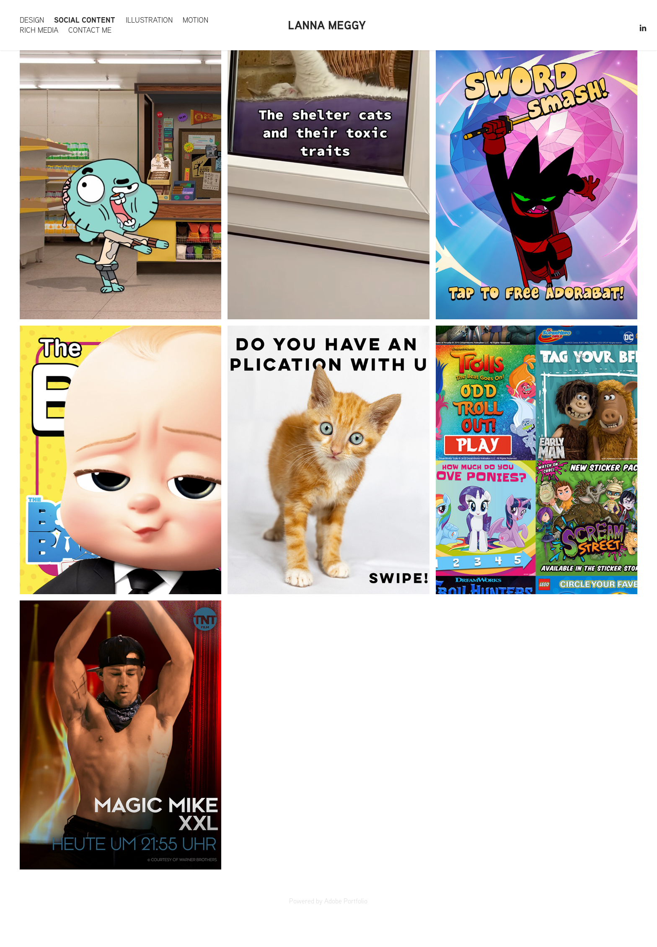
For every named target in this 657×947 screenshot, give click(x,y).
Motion (195, 20)
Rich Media (39, 30)
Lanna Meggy (327, 25)
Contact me (89, 30)
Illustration (149, 20)
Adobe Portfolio (345, 901)
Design (32, 20)
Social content (84, 20)
